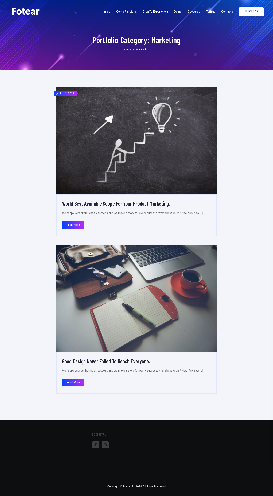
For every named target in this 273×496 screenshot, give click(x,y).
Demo (178, 11)
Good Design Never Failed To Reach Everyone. (106, 361)
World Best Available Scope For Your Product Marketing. (116, 203)
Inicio (106, 11)
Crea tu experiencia (155, 11)
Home (127, 49)
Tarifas (210, 11)
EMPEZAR (251, 11)
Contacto (227, 11)
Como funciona (126, 11)
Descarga (194, 11)
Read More (73, 224)
